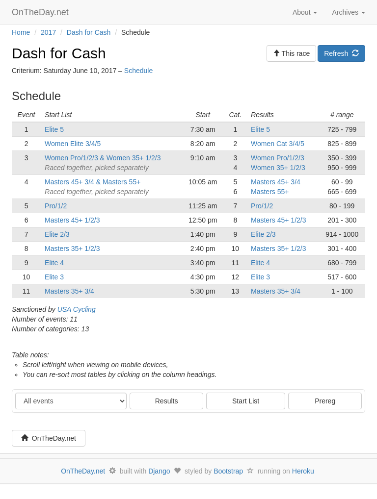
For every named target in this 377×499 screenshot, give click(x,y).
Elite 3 (54, 277)
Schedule (138, 71)
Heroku (303, 471)
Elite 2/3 (57, 234)
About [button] (305, 12)
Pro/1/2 (56, 206)
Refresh (341, 53)
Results (166, 401)
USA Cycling (76, 309)
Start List (245, 401)
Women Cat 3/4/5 (277, 144)
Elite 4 (54, 263)
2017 (48, 32)
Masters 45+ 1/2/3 (72, 220)
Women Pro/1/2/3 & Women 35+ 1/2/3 (103, 158)
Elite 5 (54, 129)
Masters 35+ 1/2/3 (72, 248)
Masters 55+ (270, 192)
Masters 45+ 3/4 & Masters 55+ (92, 182)
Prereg (325, 401)
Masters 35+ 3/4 (69, 291)
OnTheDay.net (41, 12)
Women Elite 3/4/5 (73, 144)
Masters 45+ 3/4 (275, 182)
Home (21, 32)
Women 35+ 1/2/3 (278, 168)
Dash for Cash (88, 32)
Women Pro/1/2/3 (277, 158)
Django (159, 471)
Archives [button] (348, 12)
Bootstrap (228, 471)
